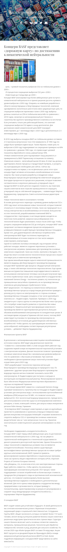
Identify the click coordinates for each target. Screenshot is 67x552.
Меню (33, 28)
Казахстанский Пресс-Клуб (33, 12)
